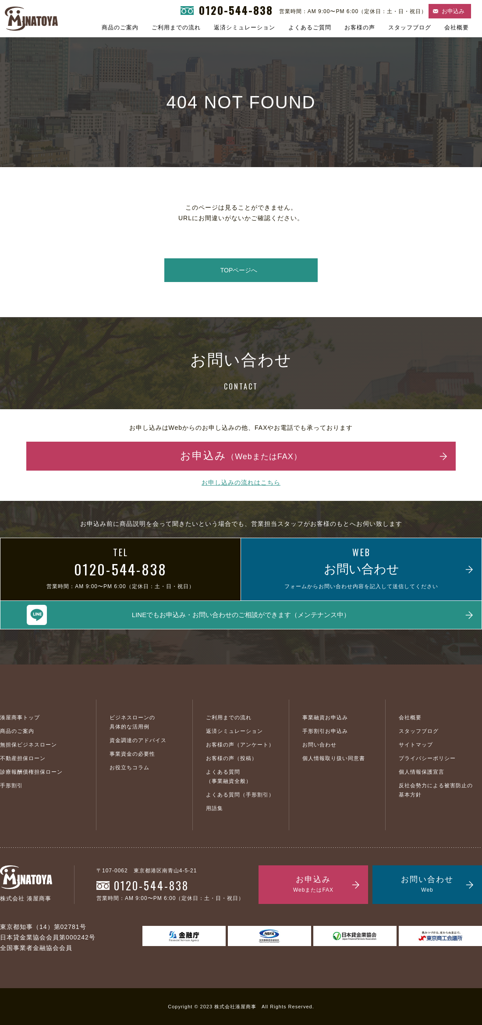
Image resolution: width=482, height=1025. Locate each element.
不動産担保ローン (23, 758)
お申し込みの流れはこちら (241, 482)
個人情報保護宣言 (421, 772)
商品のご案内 (120, 27)
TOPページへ (239, 270)
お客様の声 (359, 27)
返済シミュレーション (244, 27)
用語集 (214, 808)
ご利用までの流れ (176, 27)
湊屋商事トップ (20, 717)
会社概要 (456, 27)
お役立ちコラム (129, 767)
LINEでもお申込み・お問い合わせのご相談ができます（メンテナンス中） (241, 614)
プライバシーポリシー (427, 758)
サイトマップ (416, 745)
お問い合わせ (319, 745)
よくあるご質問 (309, 27)
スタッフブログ (409, 27)
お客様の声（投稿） (231, 758)
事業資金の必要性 (132, 754)
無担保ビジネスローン (28, 745)
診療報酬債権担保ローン (31, 772)
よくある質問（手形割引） (240, 795)
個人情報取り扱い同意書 (333, 758)
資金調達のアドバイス (138, 740)
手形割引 (11, 785)
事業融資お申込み (325, 717)
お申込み (453, 11)
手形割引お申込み (325, 731)
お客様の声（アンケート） (240, 745)
